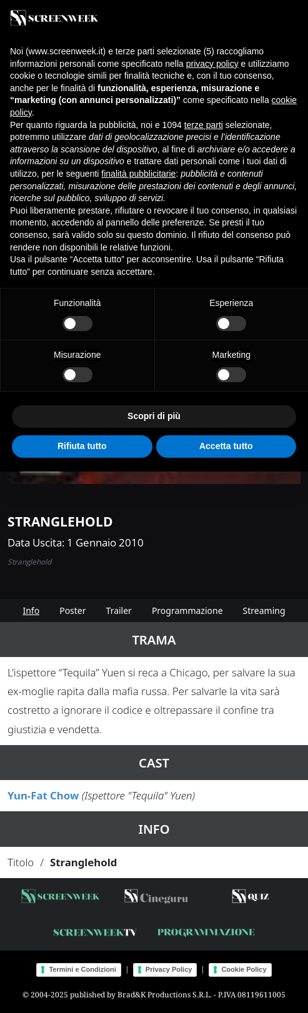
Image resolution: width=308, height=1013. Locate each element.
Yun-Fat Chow (43, 795)
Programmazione (187, 610)
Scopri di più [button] (154, 416)
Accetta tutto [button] (226, 446)
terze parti (203, 125)
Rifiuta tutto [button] (82, 446)
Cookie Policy (243, 969)
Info (30, 610)
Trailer (119, 610)
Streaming (264, 610)
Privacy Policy (169, 969)
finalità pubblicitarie (138, 174)
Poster (72, 610)
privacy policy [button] (212, 64)
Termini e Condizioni (82, 969)
